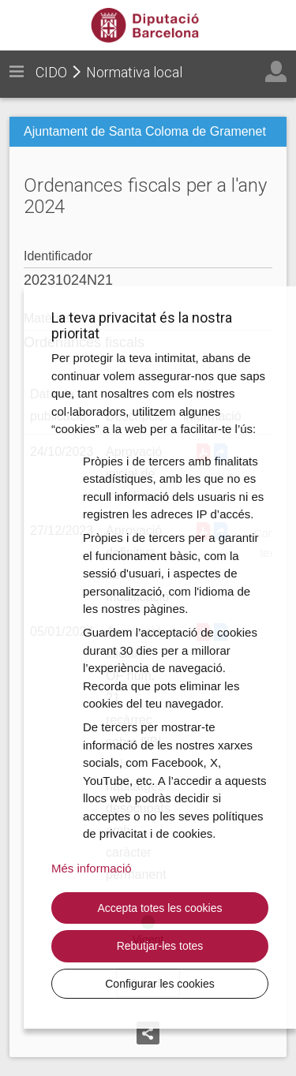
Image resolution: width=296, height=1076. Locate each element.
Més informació (91, 868)
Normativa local (134, 72)
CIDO (51, 72)
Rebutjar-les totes (160, 946)
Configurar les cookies (160, 983)
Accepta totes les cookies (160, 908)
